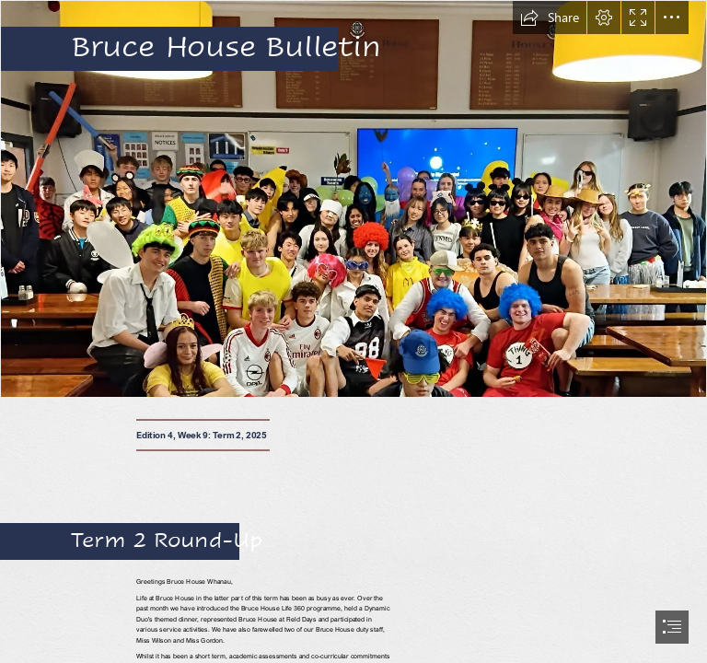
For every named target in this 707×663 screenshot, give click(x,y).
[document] (353, 331)
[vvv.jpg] (353, 199)
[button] (549, 17)
